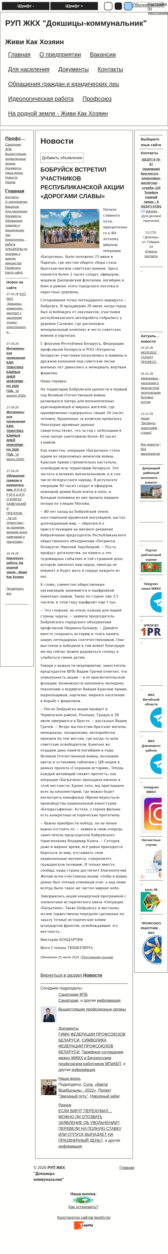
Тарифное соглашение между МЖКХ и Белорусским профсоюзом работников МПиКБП (90, 1058)
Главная (14, 191)
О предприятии (16, 202)
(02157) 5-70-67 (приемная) (151, 164)
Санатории (68, 1000)
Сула (87, 1084)
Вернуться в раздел (71, 975)
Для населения (16, 211)
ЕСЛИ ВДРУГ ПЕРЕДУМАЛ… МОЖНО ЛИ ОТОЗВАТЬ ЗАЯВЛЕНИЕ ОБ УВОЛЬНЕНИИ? (88, 1117)
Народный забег (105, 1096)
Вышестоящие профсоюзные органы (15, 158)
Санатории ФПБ (73, 994)
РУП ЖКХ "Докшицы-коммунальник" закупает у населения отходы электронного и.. (17, 313)
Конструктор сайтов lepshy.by (84, 1217)
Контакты (12, 197)
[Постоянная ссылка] (97, 957)
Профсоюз (17, 138)
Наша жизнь (14, 173)
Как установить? (83, 1207)
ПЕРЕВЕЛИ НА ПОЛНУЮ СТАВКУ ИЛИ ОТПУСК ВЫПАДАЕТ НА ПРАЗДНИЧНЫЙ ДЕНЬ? (89, 1135)
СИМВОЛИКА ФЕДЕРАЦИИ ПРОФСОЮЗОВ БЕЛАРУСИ (85, 1046)
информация (108, 1000)
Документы (13, 168)
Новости (11, 177)
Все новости (150, 444)
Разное (10, 182)
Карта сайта (14, 272)
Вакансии (12, 207)
